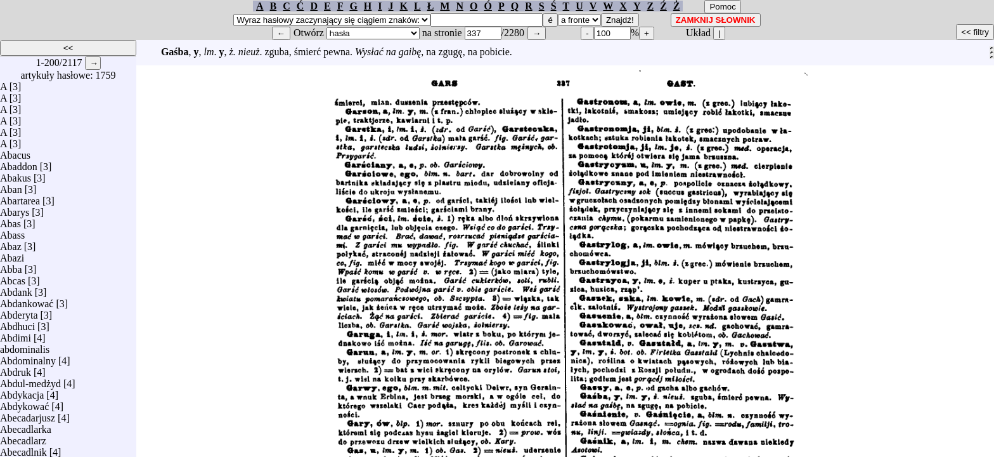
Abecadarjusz (27, 414)
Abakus (15, 174)
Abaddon (18, 163)
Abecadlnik (23, 449)
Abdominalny (28, 357)
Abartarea (20, 197)
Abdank (16, 289)
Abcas (12, 277)
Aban (11, 186)
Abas (10, 220)
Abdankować (26, 300)
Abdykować (24, 403)
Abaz (11, 243)
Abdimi (15, 334)
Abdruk (15, 369)
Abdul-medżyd (30, 380)
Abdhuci (17, 323)
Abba (11, 266)
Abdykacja (22, 392)
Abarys (14, 209)
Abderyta (19, 312)
